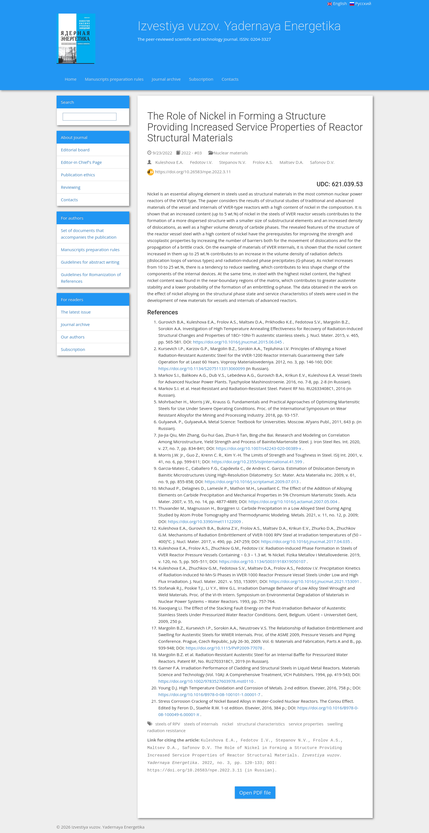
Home (71, 79)
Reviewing (70, 187)
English (337, 3)
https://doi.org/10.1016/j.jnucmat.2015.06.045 (237, 342)
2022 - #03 (189, 153)
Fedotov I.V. (201, 162)
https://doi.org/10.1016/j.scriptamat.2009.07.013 (251, 481)
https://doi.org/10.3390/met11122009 (204, 521)
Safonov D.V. (322, 162)
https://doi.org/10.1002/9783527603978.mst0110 (205, 681)
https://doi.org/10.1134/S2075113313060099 (201, 368)
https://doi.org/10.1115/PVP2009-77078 (224, 648)
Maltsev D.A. (291, 162)
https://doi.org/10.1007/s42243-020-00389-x (258, 448)
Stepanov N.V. (232, 162)
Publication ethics (78, 174)
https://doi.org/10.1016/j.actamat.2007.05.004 (292, 501)
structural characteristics (261, 724)
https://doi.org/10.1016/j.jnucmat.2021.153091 (314, 581)
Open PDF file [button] (255, 792)
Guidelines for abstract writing (90, 262)
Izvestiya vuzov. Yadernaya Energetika (239, 26)
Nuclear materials (228, 153)
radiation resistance (166, 730)
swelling (335, 724)
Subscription (201, 79)
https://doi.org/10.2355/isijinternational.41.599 (257, 461)
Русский (360, 3)
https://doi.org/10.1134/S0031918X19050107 (262, 561)
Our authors (73, 337)
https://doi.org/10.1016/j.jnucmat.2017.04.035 (305, 541)
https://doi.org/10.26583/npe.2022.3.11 (193, 171)
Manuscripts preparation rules (114, 79)
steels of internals (201, 724)
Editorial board (75, 149)
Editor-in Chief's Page (81, 162)
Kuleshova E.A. (169, 162)
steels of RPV (167, 724)
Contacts (230, 79)
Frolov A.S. (263, 162)
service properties (306, 724)
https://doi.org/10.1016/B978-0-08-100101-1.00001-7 (209, 694)
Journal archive (166, 79)
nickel (227, 724)
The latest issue (76, 312)
